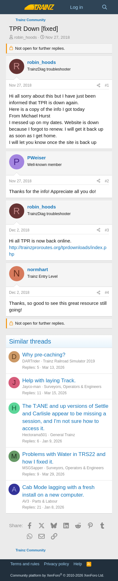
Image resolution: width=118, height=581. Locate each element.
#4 (107, 292)
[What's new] (92, 7)
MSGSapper (32, 468)
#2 (107, 181)
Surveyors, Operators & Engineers (72, 386)
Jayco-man (31, 386)
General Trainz (62, 435)
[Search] (104, 7)
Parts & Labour (45, 501)
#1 (107, 85)
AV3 (25, 501)
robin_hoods (25, 37)
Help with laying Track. (49, 381)
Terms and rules (24, 563)
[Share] (98, 85)
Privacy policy (56, 563)
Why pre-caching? (43, 355)
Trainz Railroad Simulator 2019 (69, 361)
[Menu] (14, 7)
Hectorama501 (34, 435)
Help (78, 563)
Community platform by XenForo (57, 575)
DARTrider (31, 361)
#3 (107, 230)
